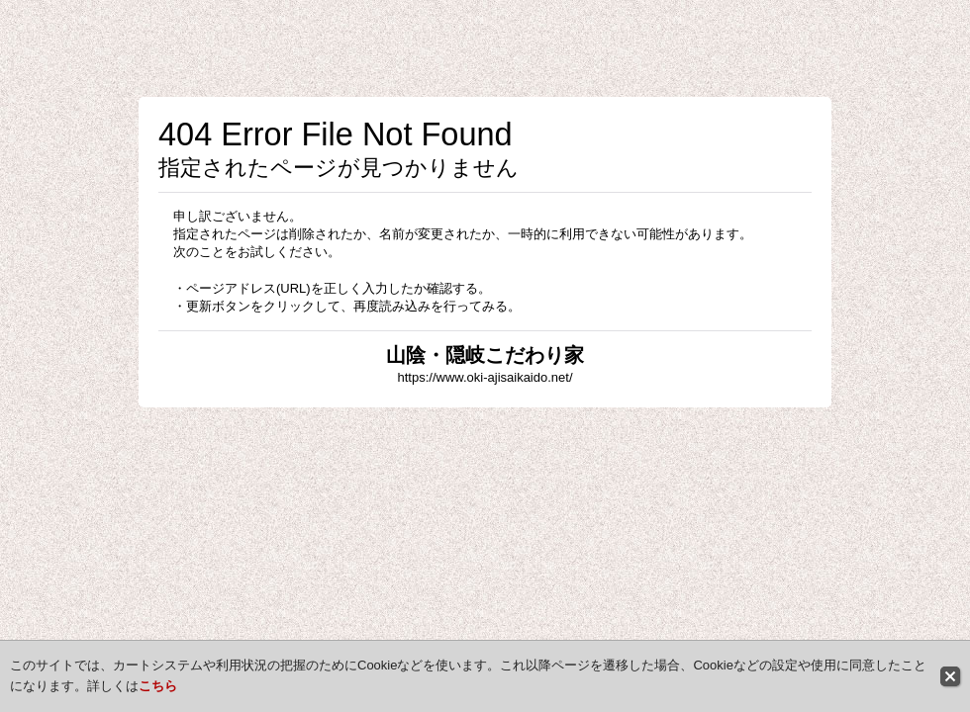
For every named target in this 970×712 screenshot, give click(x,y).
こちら (158, 685)
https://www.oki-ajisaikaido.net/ (484, 377)
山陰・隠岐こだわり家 (485, 355)
